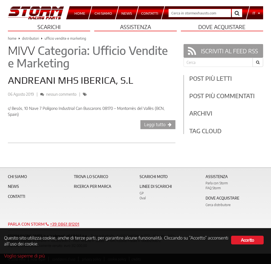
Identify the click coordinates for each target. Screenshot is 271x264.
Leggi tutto (158, 124)
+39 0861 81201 (64, 224)
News (13, 186)
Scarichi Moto (154, 176)
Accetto (247, 240)
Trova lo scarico (91, 176)
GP (142, 193)
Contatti (16, 196)
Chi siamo (17, 176)
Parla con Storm (217, 183)
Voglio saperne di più (24, 256)
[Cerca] (258, 62)
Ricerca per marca (92, 186)
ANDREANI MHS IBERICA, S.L (70, 80)
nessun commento (61, 94)
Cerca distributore (218, 205)
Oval (143, 198)
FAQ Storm (213, 188)
